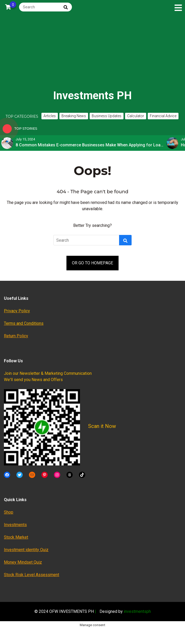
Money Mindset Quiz (23, 562)
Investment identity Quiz (26, 549)
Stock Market (16, 537)
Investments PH (92, 95)
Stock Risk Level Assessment (31, 574)
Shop (8, 512)
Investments (15, 524)
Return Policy (16, 335)
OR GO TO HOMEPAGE (92, 262)
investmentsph (137, 611)
